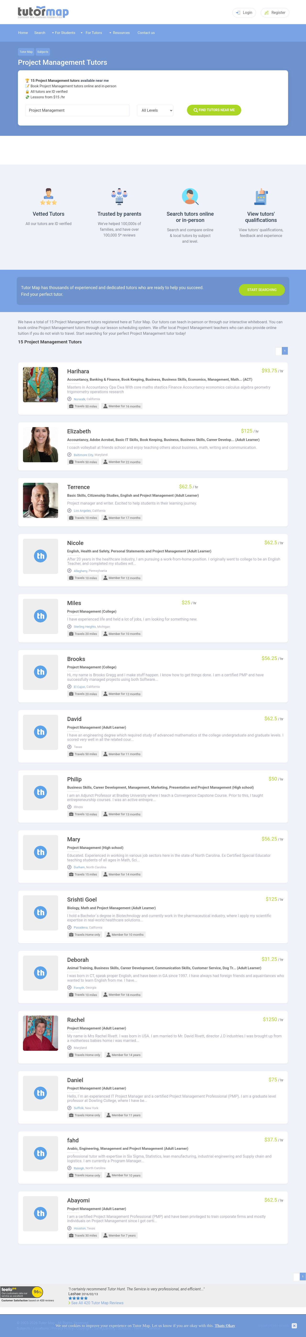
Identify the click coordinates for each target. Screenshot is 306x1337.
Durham (79, 867)
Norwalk (79, 399)
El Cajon (79, 687)
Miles (74, 603)
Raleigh (79, 1168)
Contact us (146, 33)
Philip (74, 779)
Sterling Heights (85, 626)
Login (244, 12)
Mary (73, 839)
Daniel (75, 1080)
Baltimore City (83, 455)
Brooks (76, 659)
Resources (119, 33)
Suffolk (79, 1108)
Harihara (78, 371)
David (74, 719)
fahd (73, 1140)
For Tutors (91, 33)
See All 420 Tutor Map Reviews (97, 1303)
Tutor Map (26, 52)
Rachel (76, 1020)
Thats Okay (225, 1325)
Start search (262, 290)
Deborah (78, 960)
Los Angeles (82, 510)
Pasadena (80, 927)
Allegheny (80, 571)
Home (23, 33)
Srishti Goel (82, 900)
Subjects (42, 52)
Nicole (75, 543)
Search (39, 33)
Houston (80, 1228)
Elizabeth (79, 431)
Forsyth (79, 988)
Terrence (78, 487)
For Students (63, 33)
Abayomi (78, 1200)
